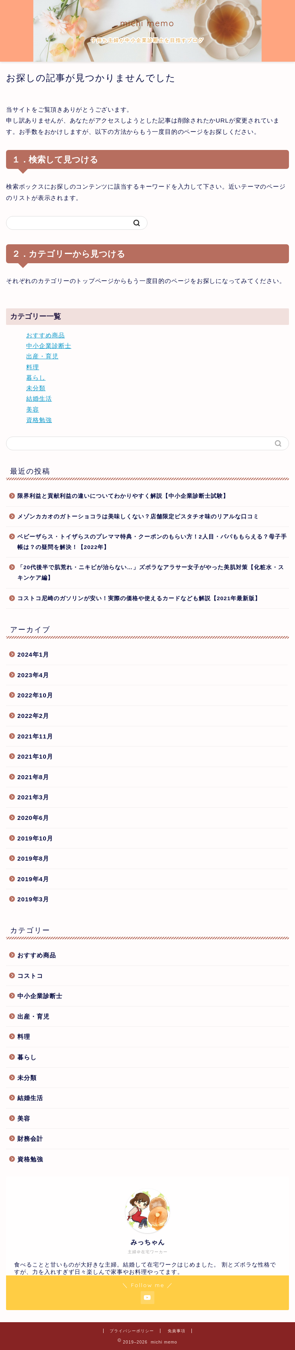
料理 (32, 367)
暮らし (36, 377)
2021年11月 (35, 736)
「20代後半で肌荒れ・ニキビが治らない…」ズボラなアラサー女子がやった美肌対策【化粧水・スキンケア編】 (150, 572)
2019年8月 (33, 858)
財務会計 (30, 1138)
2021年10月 (35, 756)
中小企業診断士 (48, 345)
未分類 (36, 388)
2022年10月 (35, 695)
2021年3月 (33, 797)
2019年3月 (33, 899)
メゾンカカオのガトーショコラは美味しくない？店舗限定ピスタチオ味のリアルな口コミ (138, 517)
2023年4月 (33, 675)
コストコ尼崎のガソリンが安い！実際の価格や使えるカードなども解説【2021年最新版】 (139, 598)
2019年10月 (35, 838)
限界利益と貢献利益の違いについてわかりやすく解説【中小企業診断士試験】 (123, 496)
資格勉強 (39, 419)
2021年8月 (33, 777)
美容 (32, 409)
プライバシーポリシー (132, 1331)
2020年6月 (33, 817)
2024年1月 (33, 654)
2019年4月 (33, 879)
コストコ (30, 975)
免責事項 (176, 1331)
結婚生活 (39, 398)
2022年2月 (33, 715)
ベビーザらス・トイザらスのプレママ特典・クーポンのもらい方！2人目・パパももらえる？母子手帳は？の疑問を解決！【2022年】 (152, 542)
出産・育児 (42, 356)
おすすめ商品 (45, 335)
